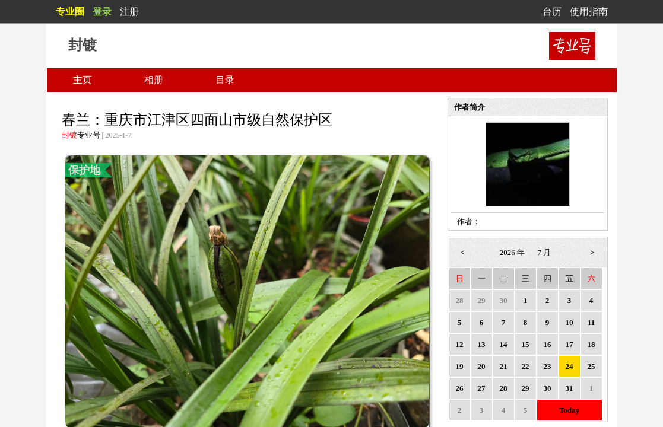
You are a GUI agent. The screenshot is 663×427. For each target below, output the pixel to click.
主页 (82, 80)
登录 (102, 12)
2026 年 (512, 252)
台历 (552, 12)
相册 (153, 80)
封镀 (69, 134)
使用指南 (589, 12)
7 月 (544, 252)
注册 (129, 12)
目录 (224, 80)
